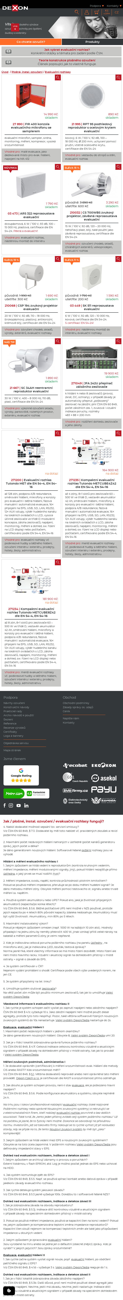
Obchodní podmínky (76, 703)
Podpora (95, 5)
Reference (9, 723)
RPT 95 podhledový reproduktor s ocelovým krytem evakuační (92, 127)
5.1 (32, 1074)
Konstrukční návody (16, 707)
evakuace (78, 1085)
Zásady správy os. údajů (78, 707)
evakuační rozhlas (68, 1112)
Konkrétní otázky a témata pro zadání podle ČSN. (53, 51)
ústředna (9, 873)
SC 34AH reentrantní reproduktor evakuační (31, 389)
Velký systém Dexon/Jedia (72, 1020)
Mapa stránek (12, 750)
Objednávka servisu (16, 743)
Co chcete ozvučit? (31, 42)
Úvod (4, 72)
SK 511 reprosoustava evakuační (92, 307)
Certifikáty (10, 731)
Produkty (92, 42)
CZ (117, 12)
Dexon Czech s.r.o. (27, 1078)
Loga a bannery (13, 735)
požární (86, 850)
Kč (107, 12)
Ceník (66, 711)
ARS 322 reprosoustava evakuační (31, 215)
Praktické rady (12, 711)
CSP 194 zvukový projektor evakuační (31, 307)
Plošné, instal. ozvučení (27, 72)
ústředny (96, 942)
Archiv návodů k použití (18, 715)
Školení (8, 719)
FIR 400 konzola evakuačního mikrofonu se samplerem (31, 127)
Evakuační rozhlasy (58, 72)
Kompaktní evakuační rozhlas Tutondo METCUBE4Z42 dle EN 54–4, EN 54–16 (92, 483)
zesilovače (48, 988)
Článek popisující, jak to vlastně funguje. (49, 62)
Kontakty (113, 5)
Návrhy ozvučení (14, 703)
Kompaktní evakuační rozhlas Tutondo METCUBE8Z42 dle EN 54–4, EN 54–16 (31, 612)
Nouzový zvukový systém (66, 1129)
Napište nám (71, 718)
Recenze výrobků (14, 727)
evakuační (25, 1027)
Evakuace (9, 1027)
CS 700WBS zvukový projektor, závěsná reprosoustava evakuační (92, 216)
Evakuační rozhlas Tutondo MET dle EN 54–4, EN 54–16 (31, 483)
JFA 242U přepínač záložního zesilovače (92, 385)
